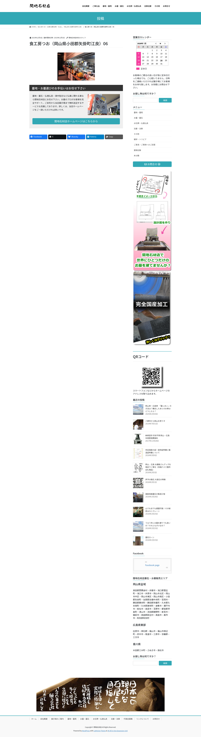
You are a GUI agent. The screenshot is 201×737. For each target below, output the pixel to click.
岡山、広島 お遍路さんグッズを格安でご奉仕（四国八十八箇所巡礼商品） (158, 467)
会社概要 (44, 719)
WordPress (86, 731)
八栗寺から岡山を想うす (155, 421)
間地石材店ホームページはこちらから (76, 121)
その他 (136, 134)
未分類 (136, 155)
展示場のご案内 (57, 719)
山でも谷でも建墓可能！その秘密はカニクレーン (157, 509)
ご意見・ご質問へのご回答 (144, 144)
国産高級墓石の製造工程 (155, 494)
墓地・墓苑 (138, 112)
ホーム (34, 719)
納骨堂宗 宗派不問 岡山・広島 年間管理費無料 (157, 436)
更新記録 (137, 150)
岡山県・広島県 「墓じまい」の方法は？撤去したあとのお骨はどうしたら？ (158, 408)
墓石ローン (149, 537)
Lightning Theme (100, 731)
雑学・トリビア (140, 139)
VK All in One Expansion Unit (118, 731)
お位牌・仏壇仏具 (141, 123)
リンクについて (142, 719)
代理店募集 (128, 719)
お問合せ (156, 719)
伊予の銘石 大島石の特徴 (155, 479)
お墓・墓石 (138, 117)
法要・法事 (138, 128)
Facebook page (152, 565)
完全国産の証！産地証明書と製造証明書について (157, 451)
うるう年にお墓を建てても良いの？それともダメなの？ (157, 524)
